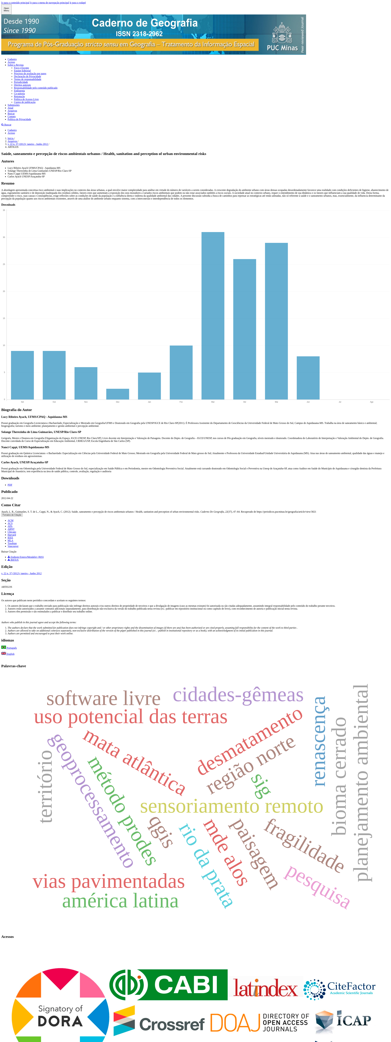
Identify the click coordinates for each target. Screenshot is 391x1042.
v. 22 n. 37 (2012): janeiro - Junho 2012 (28, 144)
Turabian (12, 543)
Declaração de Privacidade (27, 76)
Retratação (19, 96)
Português (9, 648)
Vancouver (13, 546)
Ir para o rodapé (78, 2)
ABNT (11, 529)
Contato (12, 116)
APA (10, 526)
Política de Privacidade (19, 119)
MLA (10, 540)
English (7, 654)
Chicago (12, 532)
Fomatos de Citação (12, 515)
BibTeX (13, 560)
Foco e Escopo (21, 67)
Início (11, 138)
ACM (10, 520)
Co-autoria (19, 93)
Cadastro (12, 59)
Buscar (11, 113)
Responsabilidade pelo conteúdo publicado (35, 87)
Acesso (11, 62)
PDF (10, 484)
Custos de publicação (25, 102)
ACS (10, 523)
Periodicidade (21, 82)
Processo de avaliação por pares (30, 73)
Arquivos (12, 110)
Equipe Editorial (22, 70)
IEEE (10, 537)
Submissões (14, 105)
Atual (10, 107)
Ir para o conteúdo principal (15, 2)
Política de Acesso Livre (26, 99)
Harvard (12, 534)
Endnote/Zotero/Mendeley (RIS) (26, 557)
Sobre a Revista (15, 65)
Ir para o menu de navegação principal (49, 2)
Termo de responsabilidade (27, 79)
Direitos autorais (22, 85)
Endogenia (19, 90)
